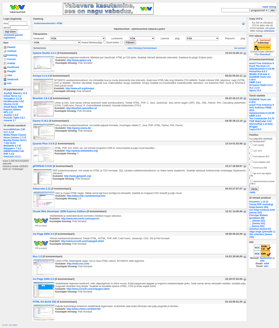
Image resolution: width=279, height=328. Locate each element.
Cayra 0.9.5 (255, 129)
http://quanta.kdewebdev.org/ (82, 150)
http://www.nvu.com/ (78, 263)
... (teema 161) (256, 226)
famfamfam (266, 258)
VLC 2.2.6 (8, 132)
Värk (7, 75)
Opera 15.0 (255, 90)
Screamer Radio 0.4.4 (260, 85)
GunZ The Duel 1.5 (259, 66)
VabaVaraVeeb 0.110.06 (261, 68)
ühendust (269, 31)
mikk (266, 263)
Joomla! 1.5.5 (10, 115)
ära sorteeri (240, 48)
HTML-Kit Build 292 (44, 301)
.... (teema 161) (257, 220)
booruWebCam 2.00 (14, 129)
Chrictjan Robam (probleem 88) (258, 216)
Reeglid (9, 71)
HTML (60, 23)
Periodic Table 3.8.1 (14, 117)
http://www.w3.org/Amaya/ (79, 88)
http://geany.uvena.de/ (79, 128)
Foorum (9, 59)
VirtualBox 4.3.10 (12, 98)
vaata (252, 192)
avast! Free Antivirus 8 (261, 63)
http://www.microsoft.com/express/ (80, 218)
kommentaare (150, 48)
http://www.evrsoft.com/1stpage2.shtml (88, 289)
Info (7, 83)
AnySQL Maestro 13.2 (15, 93)
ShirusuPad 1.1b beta (261, 124)
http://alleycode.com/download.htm (86, 196)
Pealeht (9, 47)
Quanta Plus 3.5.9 (43, 143)
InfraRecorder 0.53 (13, 101)
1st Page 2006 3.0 (43, 233)
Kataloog (10, 55)
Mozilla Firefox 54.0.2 (15, 140)
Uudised (9, 51)
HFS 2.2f (8, 112)
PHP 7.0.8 (8, 154)
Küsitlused (11, 67)
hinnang (138, 48)
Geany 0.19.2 (40, 120)
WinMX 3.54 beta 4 (259, 74)
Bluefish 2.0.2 (41, 98)
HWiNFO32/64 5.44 (13, 151)
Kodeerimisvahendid (44, 23)
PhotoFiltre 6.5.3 (258, 71)
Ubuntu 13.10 (10, 104)
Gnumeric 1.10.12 (258, 201)
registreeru (9, 37)
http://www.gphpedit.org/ (77, 176)
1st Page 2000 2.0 (43, 278)
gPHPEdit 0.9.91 (42, 166)
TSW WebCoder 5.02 (260, 121)
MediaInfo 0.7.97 (12, 145)
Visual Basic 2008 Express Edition (13, 108)
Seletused (10, 79)
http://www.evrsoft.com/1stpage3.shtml (82, 241)
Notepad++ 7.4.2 (12, 148)
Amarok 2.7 (9, 120)
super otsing (269, 6)
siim (262, 260)
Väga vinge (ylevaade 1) (262, 231)
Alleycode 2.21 (42, 188)
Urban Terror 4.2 (12, 96)
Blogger (253, 126)
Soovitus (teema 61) (260, 229)
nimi (129, 48)
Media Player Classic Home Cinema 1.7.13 (14, 136)
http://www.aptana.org (79, 60)
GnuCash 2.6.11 (12, 156)
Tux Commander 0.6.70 (261, 118)
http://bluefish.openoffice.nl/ (81, 108)
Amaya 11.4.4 (41, 75)
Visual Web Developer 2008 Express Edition (59, 211)
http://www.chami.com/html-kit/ (84, 309)
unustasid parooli (13, 35)
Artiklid (9, 63)
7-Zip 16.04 (9, 143)
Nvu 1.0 (37, 256)
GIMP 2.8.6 (255, 82)
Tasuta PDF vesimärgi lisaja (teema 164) (261, 205)
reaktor (15, 325)
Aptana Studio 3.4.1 (45, 52)
